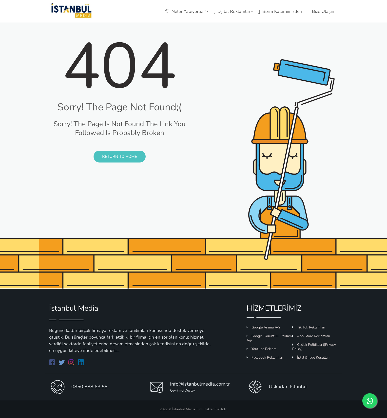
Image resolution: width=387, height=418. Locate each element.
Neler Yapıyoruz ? (185, 11)
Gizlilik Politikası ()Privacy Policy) (314, 346)
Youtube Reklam (261, 349)
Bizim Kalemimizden (280, 11)
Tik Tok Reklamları (308, 327)
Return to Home (119, 156)
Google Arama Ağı (263, 327)
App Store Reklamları (311, 336)
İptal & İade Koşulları (310, 357)
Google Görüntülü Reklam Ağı (269, 338)
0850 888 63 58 (89, 386)
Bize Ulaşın (323, 11)
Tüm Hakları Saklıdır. (211, 409)
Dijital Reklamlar (231, 11)
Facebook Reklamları (265, 357)
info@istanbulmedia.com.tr (200, 384)
